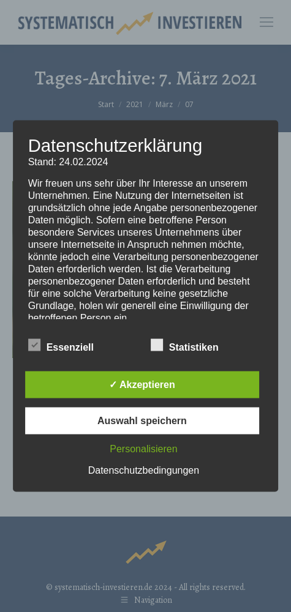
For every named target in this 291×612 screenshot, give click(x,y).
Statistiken (185, 345)
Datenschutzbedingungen (143, 470)
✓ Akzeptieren (142, 384)
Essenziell (61, 345)
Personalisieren (143, 449)
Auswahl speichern (142, 421)
